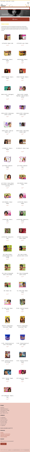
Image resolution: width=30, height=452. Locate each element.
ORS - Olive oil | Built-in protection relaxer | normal (22, 255)
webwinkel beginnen (16, 449)
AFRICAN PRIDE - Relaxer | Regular (7, 60)
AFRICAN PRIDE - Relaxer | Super (22, 60)
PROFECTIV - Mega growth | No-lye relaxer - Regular (7, 326)
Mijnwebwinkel (26, 449)
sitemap (9, 449)
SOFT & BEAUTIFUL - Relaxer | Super (7, 396)
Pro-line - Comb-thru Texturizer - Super (22, 309)
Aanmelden (3, 443)
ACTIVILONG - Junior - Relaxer (22, 43)
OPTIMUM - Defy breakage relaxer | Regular (22, 237)
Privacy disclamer (3, 436)
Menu (15, 19)
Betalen (1, 432)
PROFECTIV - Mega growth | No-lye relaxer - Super (22, 326)
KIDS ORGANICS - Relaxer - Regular (7, 202)
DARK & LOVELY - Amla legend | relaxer (7, 95)
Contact (12, 1)
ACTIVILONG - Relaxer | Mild (7, 43)
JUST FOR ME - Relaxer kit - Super (22, 166)
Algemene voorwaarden (5, 435)
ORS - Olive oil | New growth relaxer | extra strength (7, 274)
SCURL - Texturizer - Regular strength (7, 379)
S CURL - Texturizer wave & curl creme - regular (22, 344)
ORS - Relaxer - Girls (7, 290)
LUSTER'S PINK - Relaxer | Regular (22, 202)
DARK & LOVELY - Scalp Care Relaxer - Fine (7, 131)
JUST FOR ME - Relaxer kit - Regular (7, 166)
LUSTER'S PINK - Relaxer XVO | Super (7, 237)
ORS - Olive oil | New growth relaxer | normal (22, 274)
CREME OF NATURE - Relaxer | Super (23, 77)
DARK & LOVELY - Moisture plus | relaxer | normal (7, 114)
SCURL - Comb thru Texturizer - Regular (22, 361)
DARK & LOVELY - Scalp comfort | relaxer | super (22, 131)
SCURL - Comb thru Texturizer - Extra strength (7, 361)
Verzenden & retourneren (5, 434)
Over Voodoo (2, 1)
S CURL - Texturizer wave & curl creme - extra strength (7, 344)
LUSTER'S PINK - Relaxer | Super (7, 220)
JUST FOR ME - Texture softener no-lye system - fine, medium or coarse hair (7, 184)
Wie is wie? (8, 1)
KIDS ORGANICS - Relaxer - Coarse (22, 184)
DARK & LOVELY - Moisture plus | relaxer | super (22, 114)
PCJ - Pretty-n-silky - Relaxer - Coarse (22, 291)
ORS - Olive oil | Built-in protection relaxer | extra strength (7, 256)
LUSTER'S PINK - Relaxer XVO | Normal (22, 220)
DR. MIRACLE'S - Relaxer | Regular (7, 149)
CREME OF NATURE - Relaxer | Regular (7, 77)
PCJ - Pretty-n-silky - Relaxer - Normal (7, 309)
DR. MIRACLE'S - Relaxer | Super (22, 148)
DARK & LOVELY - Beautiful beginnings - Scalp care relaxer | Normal (22, 96)
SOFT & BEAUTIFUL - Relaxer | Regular (22, 379)
